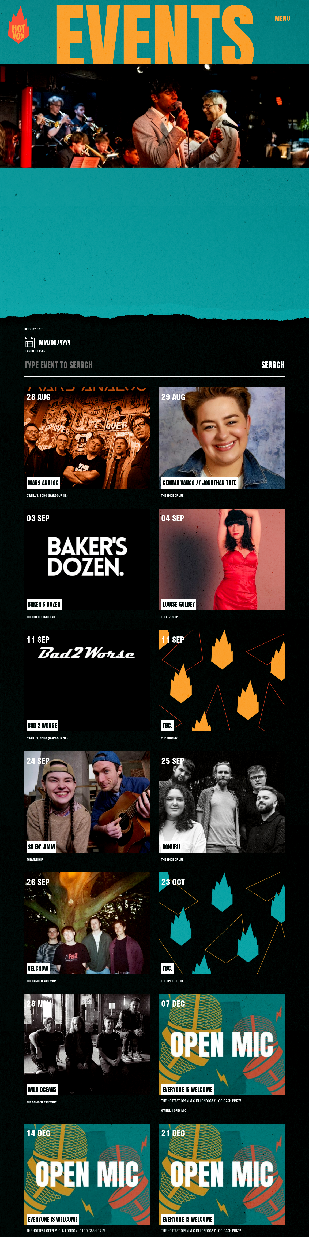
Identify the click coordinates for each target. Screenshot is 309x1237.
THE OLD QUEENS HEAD (41, 616)
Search (272, 365)
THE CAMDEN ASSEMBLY (42, 980)
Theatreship (169, 616)
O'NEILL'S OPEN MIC (173, 1110)
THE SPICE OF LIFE (172, 495)
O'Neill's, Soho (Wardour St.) (47, 495)
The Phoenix (169, 738)
